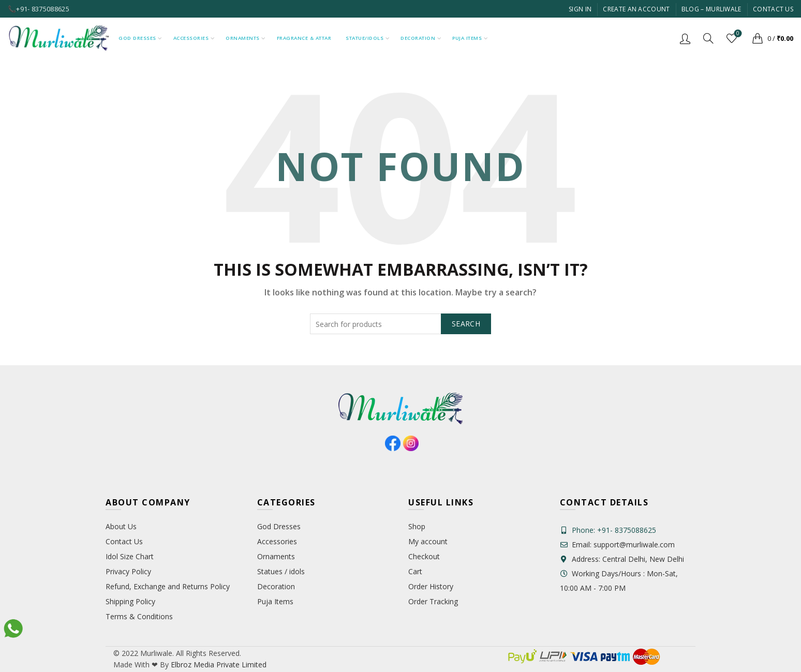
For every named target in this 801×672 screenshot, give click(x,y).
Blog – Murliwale (711, 9)
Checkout (424, 556)
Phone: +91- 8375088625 (614, 530)
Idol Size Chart (130, 556)
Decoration (417, 38)
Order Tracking (433, 601)
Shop (416, 526)
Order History (430, 586)
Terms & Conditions (139, 616)
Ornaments (243, 38)
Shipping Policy (130, 601)
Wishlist (737, 34)
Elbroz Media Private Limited (217, 664)
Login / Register (685, 38)
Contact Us (773, 9)
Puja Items (467, 38)
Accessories (191, 38)
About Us (121, 526)
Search (466, 323)
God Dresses (137, 38)
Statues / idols (281, 571)
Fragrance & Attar (304, 38)
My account (428, 541)
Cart (415, 571)
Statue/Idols (364, 38)
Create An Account (636, 9)
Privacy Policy (128, 571)
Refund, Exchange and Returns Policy (168, 586)
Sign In (580, 9)
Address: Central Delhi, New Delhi (622, 559)
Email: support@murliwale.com (617, 544)
